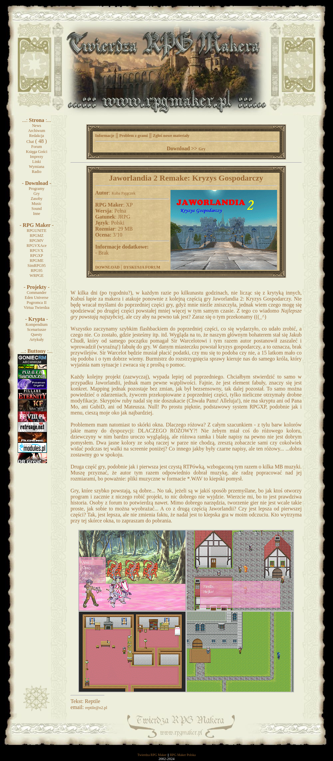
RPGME (36, 260)
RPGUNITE (36, 230)
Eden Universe (36, 297)
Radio (37, 171)
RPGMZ (36, 235)
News (36, 125)
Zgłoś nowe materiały (171, 135)
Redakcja (36, 135)
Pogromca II (37, 302)
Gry (37, 193)
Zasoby (36, 198)
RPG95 (36, 270)
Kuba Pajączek (124, 193)
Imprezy (36, 156)
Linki (36, 161)
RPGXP (36, 255)
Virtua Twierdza (36, 307)
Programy (36, 188)
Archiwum (36, 130)
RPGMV (36, 240)
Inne (36, 213)
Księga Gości (36, 151)
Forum (36, 146)
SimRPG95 (36, 265)
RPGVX (36, 250)
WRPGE (37, 275)
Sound (36, 208)
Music (37, 203)
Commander (36, 292)
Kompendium (37, 324)
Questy (36, 334)
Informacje (104, 135)
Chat (30, 141)
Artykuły (36, 339)
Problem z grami (133, 135)
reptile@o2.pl (96, 707)
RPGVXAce (37, 245)
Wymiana (36, 166)
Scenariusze (36, 329)
